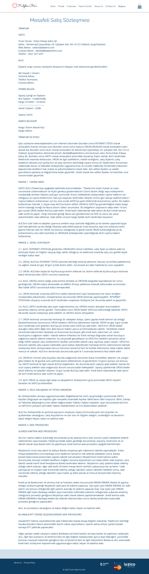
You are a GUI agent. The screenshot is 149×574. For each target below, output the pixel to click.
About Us (18, 562)
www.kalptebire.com (43, 47)
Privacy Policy (29, 562)
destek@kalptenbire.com (49, 50)
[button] (61, 6)
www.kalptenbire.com (46, 143)
